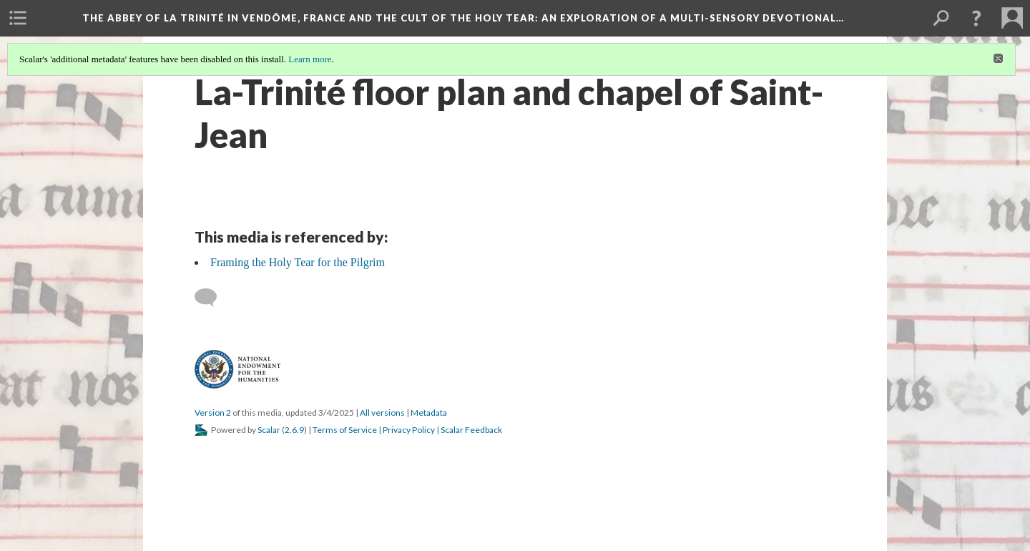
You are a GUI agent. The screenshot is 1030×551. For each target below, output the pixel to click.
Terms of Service (345, 429)
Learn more (309, 59)
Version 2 (213, 412)
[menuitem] (18, 18)
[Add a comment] (212, 297)
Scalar (269, 429)
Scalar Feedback (471, 429)
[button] (976, 18)
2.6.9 (294, 429)
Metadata (429, 412)
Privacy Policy (409, 429)
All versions (382, 412)
